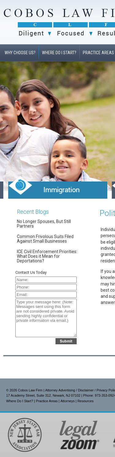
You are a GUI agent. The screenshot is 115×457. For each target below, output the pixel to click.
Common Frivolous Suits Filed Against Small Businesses (45, 239)
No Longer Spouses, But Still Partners (44, 223)
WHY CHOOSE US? (20, 52)
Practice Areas (47, 401)
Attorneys (67, 401)
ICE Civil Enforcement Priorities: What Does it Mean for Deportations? (47, 256)
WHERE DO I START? (59, 52)
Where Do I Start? (19, 401)
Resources (85, 401)
